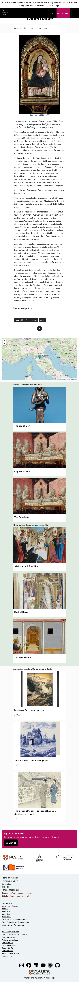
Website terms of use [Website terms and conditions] (10, 940)
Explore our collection (10, 906)
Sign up (10, 843)
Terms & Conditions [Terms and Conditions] (9, 945)
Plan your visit (7, 903)
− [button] (4, 343)
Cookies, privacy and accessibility (14, 935)
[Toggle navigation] (74, 13)
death (42, 320)
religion (34, 320)
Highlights (36, 28)
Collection (26, 28)
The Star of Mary (22, 426)
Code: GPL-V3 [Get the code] (7, 956)
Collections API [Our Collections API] (7, 943)
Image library (6, 914)
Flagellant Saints (22, 471)
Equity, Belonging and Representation (15, 922)
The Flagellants (21, 517)
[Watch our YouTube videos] (43, 965)
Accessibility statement (10, 932)
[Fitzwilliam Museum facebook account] (29, 965)
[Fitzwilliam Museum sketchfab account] (50, 965)
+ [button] (4, 340)
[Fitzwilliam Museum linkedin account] (36, 965)
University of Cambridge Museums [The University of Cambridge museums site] (14, 919)
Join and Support (63, 13)
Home (17, 28)
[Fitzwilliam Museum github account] (57, 965)
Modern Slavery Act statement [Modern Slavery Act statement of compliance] (13, 925)
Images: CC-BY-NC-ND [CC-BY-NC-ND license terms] (10, 954)
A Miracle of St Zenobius (26, 566)
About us (5, 909)
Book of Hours (21, 612)
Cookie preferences (9, 937)
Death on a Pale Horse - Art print (29, 710)
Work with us (6, 917)
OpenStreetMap (66, 379)
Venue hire (6, 911)
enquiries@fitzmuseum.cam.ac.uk (18, 893)
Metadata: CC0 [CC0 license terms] (7, 951)
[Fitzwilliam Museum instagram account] (21, 965)
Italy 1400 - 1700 (22, 320)
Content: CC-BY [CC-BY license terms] (7, 948)
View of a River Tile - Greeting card (31, 760)
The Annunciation (22, 657)
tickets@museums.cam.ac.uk (16, 896)
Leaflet (58, 379)
